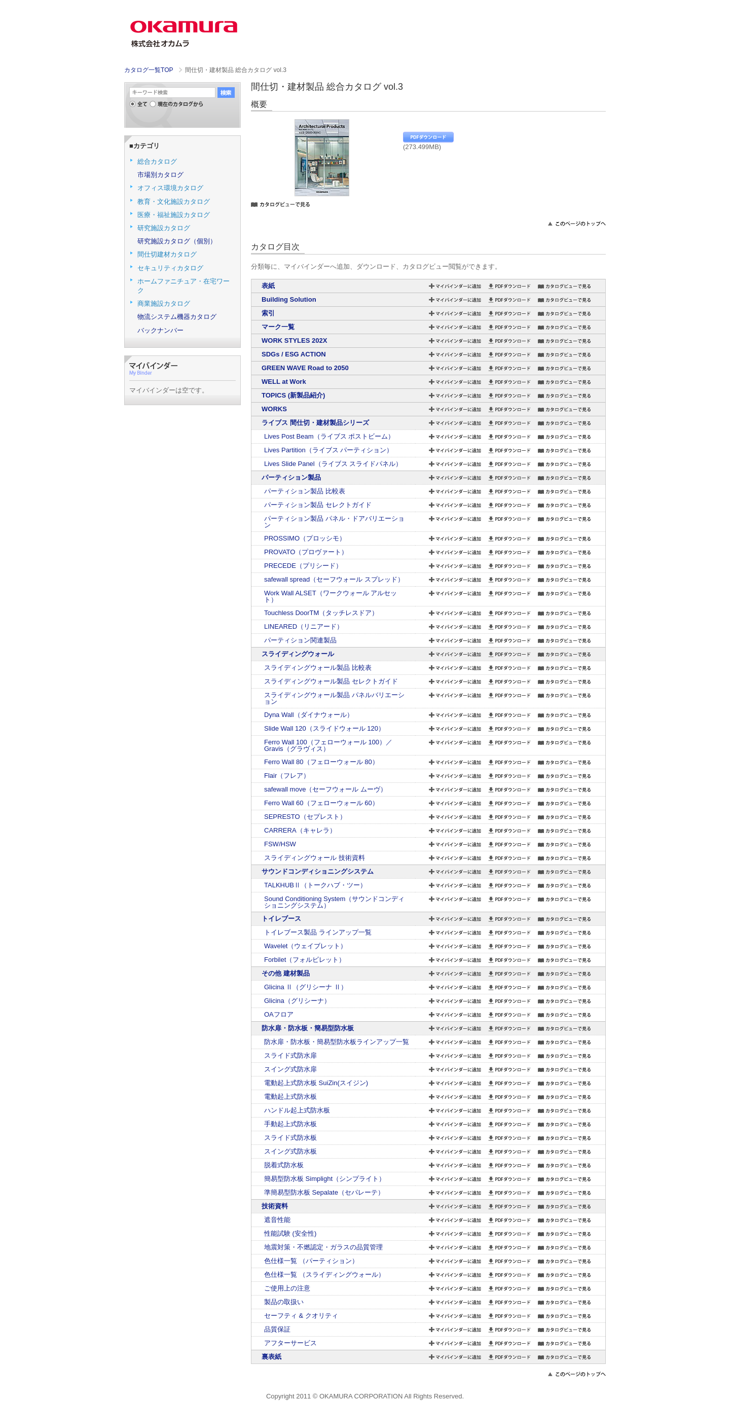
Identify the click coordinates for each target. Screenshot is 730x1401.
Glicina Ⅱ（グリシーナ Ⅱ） (305, 987)
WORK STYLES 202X (294, 340)
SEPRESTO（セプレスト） (305, 816)
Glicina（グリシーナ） (297, 1000)
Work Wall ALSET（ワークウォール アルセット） (330, 596)
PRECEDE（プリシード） (303, 565)
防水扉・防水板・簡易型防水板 (308, 1028)
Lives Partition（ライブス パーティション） (328, 450)
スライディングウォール (298, 654)
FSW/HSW (280, 844)
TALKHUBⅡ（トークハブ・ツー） (315, 885)
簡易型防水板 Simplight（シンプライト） (324, 1178)
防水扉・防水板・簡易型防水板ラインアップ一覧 (336, 1042)
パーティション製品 (291, 477)
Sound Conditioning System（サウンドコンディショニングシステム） (334, 902)
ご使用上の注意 (287, 1288)
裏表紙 (271, 1356)
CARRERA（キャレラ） (300, 830)
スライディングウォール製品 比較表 (318, 667)
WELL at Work (284, 381)
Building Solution (289, 299)
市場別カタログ (160, 174)
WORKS (274, 409)
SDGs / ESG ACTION (294, 354)
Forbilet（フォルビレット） (304, 959)
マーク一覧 (278, 327)
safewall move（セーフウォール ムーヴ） (325, 789)
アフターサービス (290, 1343)
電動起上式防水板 (290, 1096)
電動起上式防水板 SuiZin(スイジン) (316, 1083)
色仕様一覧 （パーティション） (311, 1261)
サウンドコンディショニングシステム (318, 871)
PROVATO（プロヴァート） (306, 552)
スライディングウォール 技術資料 (314, 857)
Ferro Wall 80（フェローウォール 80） (321, 762)
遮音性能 (277, 1220)
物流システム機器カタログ (176, 316)
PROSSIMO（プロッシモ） (305, 538)
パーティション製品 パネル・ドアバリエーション (334, 522)
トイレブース (281, 918)
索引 (268, 313)
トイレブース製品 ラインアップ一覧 (318, 932)
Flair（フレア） (287, 775)
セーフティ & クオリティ (301, 1315)
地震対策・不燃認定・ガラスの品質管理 (323, 1247)
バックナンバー (160, 330)
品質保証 (277, 1329)
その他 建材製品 (286, 973)
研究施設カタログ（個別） (176, 241)
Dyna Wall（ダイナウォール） (308, 715)
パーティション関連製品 (300, 640)
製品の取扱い (284, 1302)
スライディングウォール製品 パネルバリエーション (334, 698)
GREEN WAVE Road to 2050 (305, 368)
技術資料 (275, 1206)
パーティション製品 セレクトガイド (318, 505)
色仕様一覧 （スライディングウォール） (324, 1274)
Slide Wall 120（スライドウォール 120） (324, 728)
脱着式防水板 (284, 1165)
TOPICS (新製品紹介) (293, 395)
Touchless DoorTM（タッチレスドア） (321, 613)
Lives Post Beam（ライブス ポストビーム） (329, 436)
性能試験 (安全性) (290, 1233)
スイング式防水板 (290, 1151)
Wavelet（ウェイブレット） (305, 946)
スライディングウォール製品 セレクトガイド (331, 681)
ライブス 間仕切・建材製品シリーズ (315, 422)
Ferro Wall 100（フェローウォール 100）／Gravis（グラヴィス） (328, 745)
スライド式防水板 (290, 1137)
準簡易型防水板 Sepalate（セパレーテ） (324, 1192)
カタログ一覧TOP (148, 70)
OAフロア (279, 1014)
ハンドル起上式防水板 (297, 1110)
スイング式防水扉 (290, 1069)
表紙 (268, 286)
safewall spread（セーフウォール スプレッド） (334, 579)
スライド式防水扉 (290, 1055)
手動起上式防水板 (290, 1124)
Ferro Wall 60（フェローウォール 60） (321, 803)
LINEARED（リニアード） (303, 626)
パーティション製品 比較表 (304, 491)
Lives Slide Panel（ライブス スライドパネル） (333, 464)
